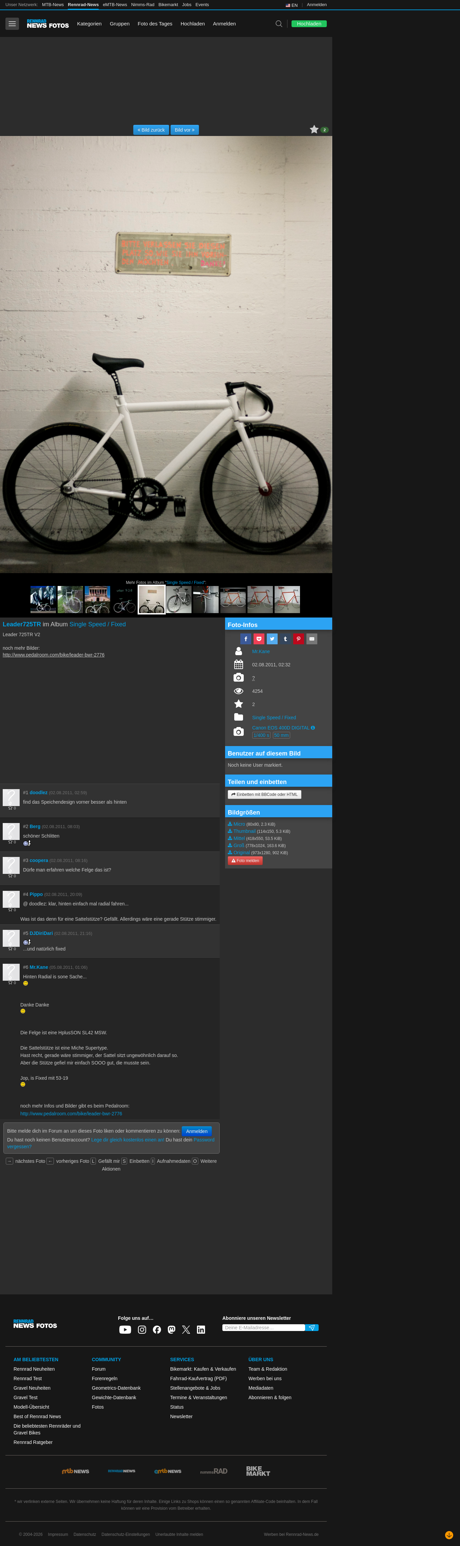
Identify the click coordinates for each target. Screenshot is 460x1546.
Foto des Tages (155, 23)
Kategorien (89, 23)
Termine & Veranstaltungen (198, 1397)
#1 (25, 792)
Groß (239, 845)
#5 (25, 933)
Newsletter (181, 1416)
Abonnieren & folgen (270, 1397)
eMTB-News (115, 4)
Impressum (58, 1534)
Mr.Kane (38, 967)
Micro (239, 824)
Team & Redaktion (267, 1369)
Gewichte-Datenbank (114, 1397)
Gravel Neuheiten (32, 1388)
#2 (25, 826)
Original (242, 852)
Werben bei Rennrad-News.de (291, 1534)
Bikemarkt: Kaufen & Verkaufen (203, 1369)
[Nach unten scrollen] (449, 1535)
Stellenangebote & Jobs (195, 1388)
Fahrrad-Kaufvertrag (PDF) (198, 1378)
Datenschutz (85, 1534)
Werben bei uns (265, 1378)
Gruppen (119, 23)
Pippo (36, 894)
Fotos (98, 1407)
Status (177, 1407)
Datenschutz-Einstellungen (126, 1534)
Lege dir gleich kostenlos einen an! (127, 1139)
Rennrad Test (28, 1378)
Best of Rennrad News (37, 1416)
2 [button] (324, 130)
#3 (25, 860)
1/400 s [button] (261, 735)
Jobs (186, 4)
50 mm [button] (281, 735)
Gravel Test (26, 1397)
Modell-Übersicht (31, 1407)
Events (202, 4)
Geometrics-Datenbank (116, 1388)
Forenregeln (105, 1378)
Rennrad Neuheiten (34, 1369)
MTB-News (53, 4)
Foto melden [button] (245, 860)
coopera (38, 860)
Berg (34, 826)
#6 (25, 967)
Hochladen (193, 23)
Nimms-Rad (143, 4)
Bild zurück (151, 130)
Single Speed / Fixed (185, 582)
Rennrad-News (83, 4)
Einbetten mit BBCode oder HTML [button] (265, 794)
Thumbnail (245, 831)
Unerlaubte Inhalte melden (179, 1534)
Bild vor (185, 130)
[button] (313, 727)
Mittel (239, 838)
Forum (98, 1369)
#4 (25, 894)
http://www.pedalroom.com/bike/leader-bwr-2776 (53, 655)
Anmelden (317, 4)
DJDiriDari (41, 933)
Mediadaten (260, 1388)
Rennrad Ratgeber (33, 1442)
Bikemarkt (168, 4)
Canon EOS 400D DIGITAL (280, 727)
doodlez (38, 792)
